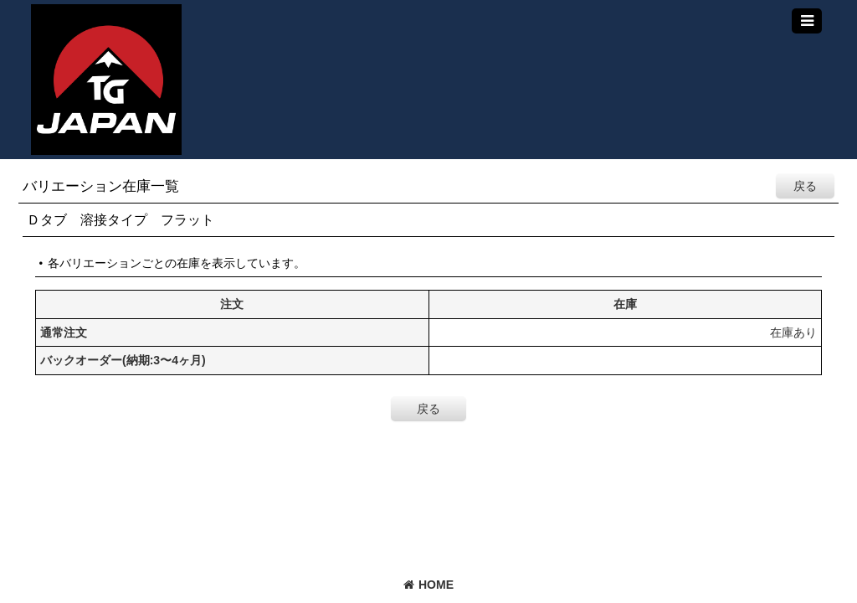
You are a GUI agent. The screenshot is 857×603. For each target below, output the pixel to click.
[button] (807, 21)
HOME (428, 584)
